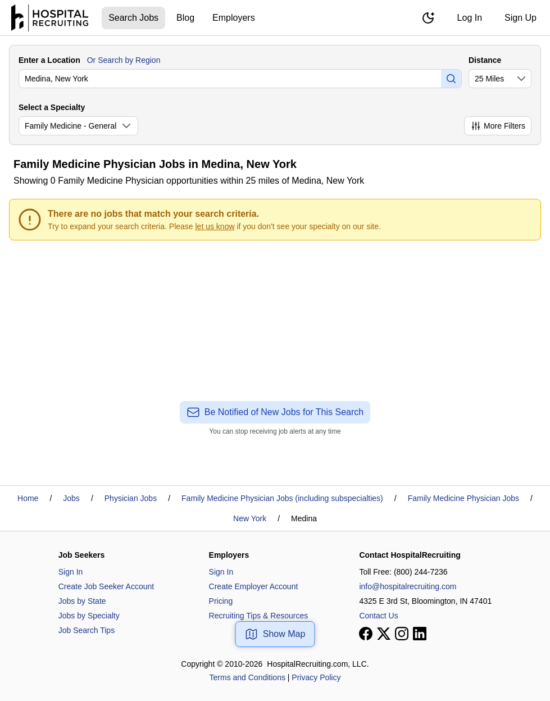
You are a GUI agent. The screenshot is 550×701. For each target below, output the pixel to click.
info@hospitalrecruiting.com (407, 586)
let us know (215, 226)
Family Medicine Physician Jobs (463, 498)
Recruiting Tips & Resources (258, 615)
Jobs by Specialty (89, 615)
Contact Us (378, 615)
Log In (469, 17)
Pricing (221, 601)
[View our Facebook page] (365, 633)
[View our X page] (383, 633)
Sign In (70, 571)
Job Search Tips (86, 630)
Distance (485, 60)
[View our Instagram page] (401, 633)
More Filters (497, 125)
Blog (185, 17)
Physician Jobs (130, 498)
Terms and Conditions (247, 677)
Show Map (275, 634)
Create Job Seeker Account (106, 586)
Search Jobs (133, 17)
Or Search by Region (124, 60)
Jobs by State (82, 601)
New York (249, 518)
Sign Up (520, 17)
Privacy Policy (316, 677)
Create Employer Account (253, 586)
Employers (233, 17)
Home (27, 498)
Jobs (71, 498)
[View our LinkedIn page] (419, 633)
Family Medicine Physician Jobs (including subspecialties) (282, 498)
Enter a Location (49, 60)
